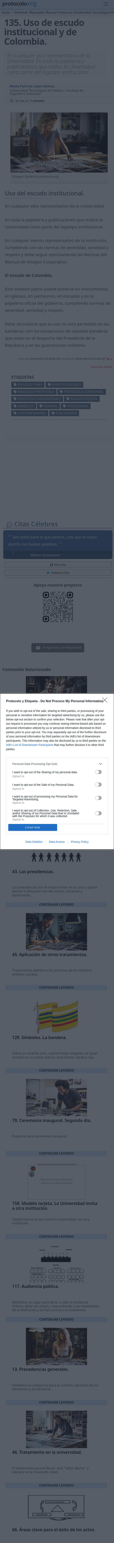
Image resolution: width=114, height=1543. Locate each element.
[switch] (98, 772)
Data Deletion (34, 841)
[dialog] (57, 771)
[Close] (106, 701)
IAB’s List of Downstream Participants (29, 745)
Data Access (57, 841)
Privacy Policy (79, 841)
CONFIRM (32, 827)
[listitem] (57, 764)
